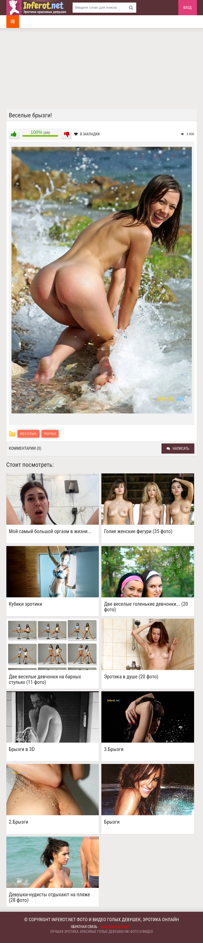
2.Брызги (18, 822)
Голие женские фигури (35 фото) (138, 531)
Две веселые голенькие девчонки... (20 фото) (146, 606)
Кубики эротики (25, 604)
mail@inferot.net (115, 927)
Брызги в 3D (22, 749)
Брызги (111, 822)
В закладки (87, 134)
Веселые (28, 434)
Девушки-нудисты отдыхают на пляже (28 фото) (49, 897)
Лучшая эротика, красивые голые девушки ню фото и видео (101, 932)
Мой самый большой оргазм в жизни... (50, 531)
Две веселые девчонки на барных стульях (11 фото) (45, 679)
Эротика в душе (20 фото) (131, 677)
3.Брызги (113, 749)
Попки (50, 434)
